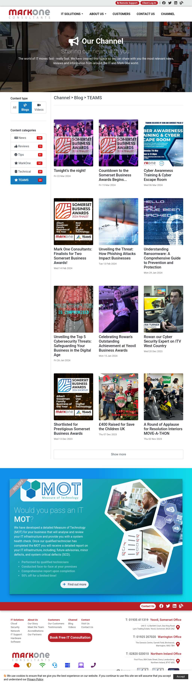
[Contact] (87, 620)
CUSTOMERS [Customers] (121, 14)
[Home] (29, 14)
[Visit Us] (87, 624)
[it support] (17, 634)
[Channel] (180, 3)
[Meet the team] (36, 627)
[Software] (81, 665)
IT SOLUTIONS (72, 14)
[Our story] (36, 624)
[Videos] (72, 627)
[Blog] (72, 624)
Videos (39, 107)
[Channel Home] (72, 620)
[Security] (30, 665)
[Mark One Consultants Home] (31, 657)
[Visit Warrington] (178, 644)
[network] (17, 631)
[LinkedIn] (174, 3)
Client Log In (149, 3)
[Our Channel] (180, 606)
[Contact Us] (87, 627)
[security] (17, 627)
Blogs (25, 107)
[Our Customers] (56, 624)
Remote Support (127, 3)
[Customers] (56, 620)
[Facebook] (163, 3)
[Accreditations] (36, 631)
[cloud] (17, 624)
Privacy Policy (35, 679)
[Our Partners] (36, 634)
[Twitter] (169, 3)
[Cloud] (17, 665)
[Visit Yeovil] (178, 627)
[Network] (43, 665)
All (14, 107)
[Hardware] (68, 665)
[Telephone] (94, 665)
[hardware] (17, 638)
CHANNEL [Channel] (168, 14)
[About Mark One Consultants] (36, 620)
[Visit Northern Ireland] (178, 661)
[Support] (55, 665)
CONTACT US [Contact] (146, 14)
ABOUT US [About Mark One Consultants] (97, 14)
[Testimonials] (56, 627)
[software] (17, 642)
